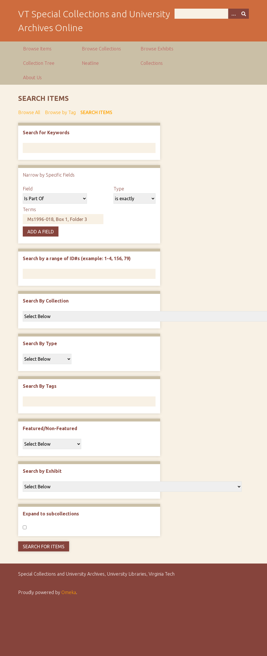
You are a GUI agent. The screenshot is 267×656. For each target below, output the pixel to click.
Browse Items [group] (37, 48)
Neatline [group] (90, 63)
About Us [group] (32, 77)
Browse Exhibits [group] (157, 48)
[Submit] (243, 14)
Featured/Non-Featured (50, 428)
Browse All (29, 112)
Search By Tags (39, 386)
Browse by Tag (60, 112)
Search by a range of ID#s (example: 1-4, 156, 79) (77, 258)
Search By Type (40, 343)
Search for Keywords (46, 132)
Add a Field (40, 231)
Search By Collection (46, 300)
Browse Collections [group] (101, 48)
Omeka (68, 592)
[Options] (233, 14)
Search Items (96, 112)
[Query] (212, 14)
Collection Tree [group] (38, 63)
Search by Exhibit (42, 471)
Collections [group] (152, 63)
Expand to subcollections (51, 513)
